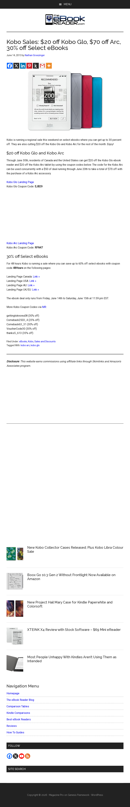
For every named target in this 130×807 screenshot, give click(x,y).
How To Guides (15, 732)
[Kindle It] (36, 66)
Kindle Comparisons (18, 712)
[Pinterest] (29, 66)
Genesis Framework (78, 795)
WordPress (97, 795)
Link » (36, 276)
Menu (68, 4)
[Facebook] (10, 66)
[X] (16, 66)
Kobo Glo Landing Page (20, 182)
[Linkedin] (23, 66)
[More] (49, 66)
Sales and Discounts (45, 341)
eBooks (23, 341)
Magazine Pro (56, 795)
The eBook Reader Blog (20, 699)
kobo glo (35, 345)
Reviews (12, 726)
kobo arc (25, 345)
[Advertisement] (65, 216)
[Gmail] (42, 66)
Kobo (30, 341)
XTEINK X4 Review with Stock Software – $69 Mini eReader (74, 630)
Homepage (13, 693)
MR (44, 307)
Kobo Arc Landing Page (20, 243)
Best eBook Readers (19, 719)
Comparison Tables (18, 706)
